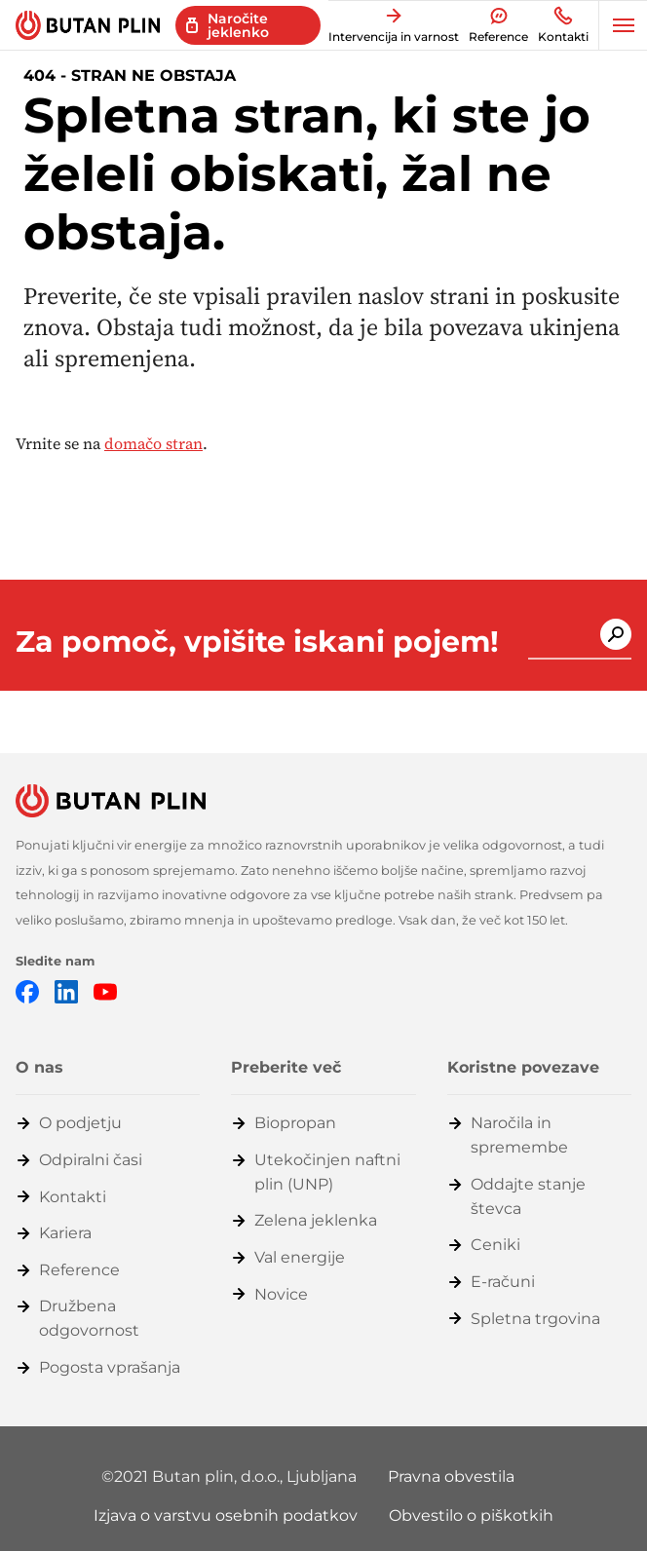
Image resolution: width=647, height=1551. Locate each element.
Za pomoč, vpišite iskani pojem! (257, 642)
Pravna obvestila (451, 1476)
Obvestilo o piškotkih (471, 1515)
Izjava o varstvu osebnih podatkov (226, 1515)
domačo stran (153, 443)
